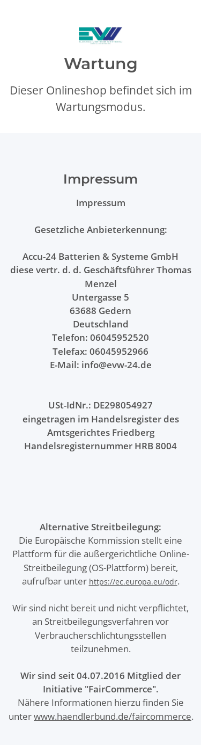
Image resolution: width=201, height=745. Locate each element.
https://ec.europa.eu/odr (133, 581)
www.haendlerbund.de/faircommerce (112, 716)
